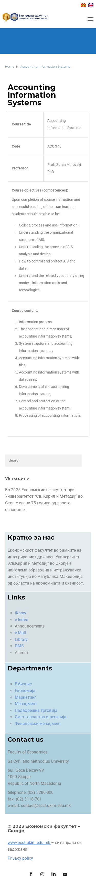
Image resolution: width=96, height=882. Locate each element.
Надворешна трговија (36, 710)
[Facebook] (31, 874)
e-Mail (20, 632)
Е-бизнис (23, 683)
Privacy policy (20, 858)
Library (21, 639)
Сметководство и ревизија (40, 716)
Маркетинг (25, 697)
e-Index (21, 619)
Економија (25, 690)
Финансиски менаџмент (38, 723)
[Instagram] (42, 874)
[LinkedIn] (54, 874)
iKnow (20, 613)
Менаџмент (26, 703)
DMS (19, 645)
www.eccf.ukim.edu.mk (29, 842)
